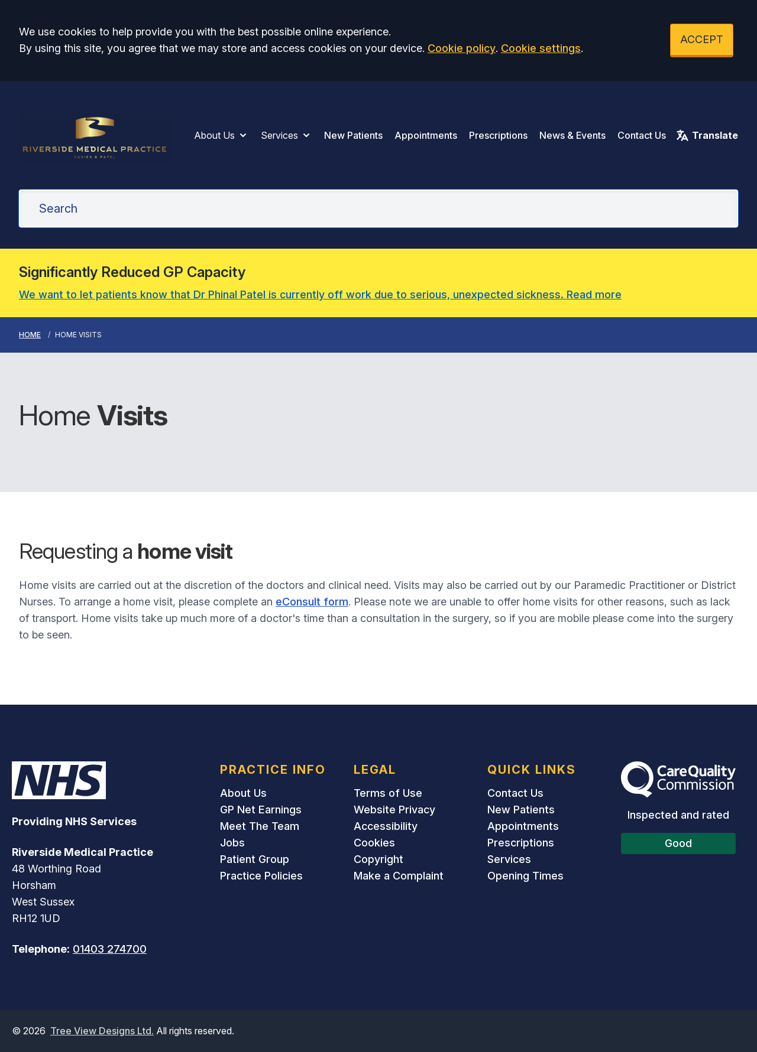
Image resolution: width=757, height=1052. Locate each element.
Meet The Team (259, 826)
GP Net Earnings (261, 809)
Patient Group (254, 859)
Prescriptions (498, 135)
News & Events (572, 135)
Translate (706, 135)
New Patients (353, 135)
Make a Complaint (399, 875)
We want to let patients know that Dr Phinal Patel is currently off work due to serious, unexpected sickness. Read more (320, 294)
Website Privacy (394, 809)
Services (286, 135)
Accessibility (386, 826)
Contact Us (641, 135)
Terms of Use (388, 793)
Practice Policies (261, 875)
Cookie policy (462, 48)
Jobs (232, 842)
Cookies (374, 842)
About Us (221, 135)
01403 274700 (110, 949)
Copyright (378, 859)
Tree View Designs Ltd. (102, 1031)
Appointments (425, 135)
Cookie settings (541, 48)
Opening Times (525, 875)
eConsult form (312, 601)
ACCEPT (701, 39)
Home (30, 334)
